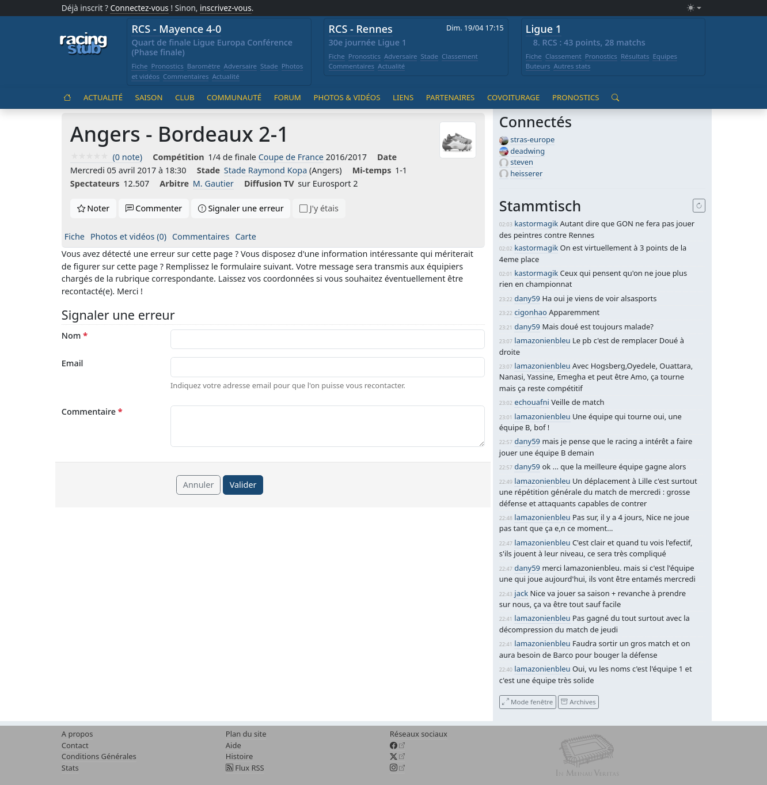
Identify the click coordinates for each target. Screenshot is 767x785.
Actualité (225, 76)
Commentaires (186, 76)
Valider (243, 484)
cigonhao (530, 312)
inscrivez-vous (226, 7)
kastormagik (536, 223)
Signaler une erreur (241, 208)
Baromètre (204, 66)
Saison (149, 97)
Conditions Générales (99, 756)
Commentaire (92, 411)
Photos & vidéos (346, 97)
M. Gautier (213, 183)
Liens (403, 97)
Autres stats (571, 66)
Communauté (234, 97)
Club (184, 97)
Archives (578, 701)
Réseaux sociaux (418, 734)
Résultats (635, 56)
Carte (245, 236)
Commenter (154, 208)
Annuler (198, 484)
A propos (77, 734)
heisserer (526, 173)
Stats (70, 768)
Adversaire (240, 66)
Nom (75, 335)
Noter (93, 208)
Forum (287, 97)
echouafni (531, 402)
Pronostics (167, 66)
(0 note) (106, 156)
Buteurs (538, 66)
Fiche (139, 66)
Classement (460, 56)
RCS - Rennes (361, 29)
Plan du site (246, 734)
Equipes (664, 56)
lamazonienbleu (542, 340)
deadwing (527, 151)
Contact (75, 745)
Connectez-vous (139, 7)
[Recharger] (699, 206)
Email (72, 363)
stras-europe (532, 139)
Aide (233, 745)
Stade (269, 66)
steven (521, 162)
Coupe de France (291, 156)
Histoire (239, 756)
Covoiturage (513, 97)
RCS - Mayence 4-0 (176, 29)
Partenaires (450, 97)
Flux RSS (245, 768)
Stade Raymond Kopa (265, 170)
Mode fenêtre (527, 701)
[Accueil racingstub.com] (83, 44)
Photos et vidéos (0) (128, 236)
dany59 (527, 298)
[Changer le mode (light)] (693, 8)
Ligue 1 (543, 29)
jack (521, 593)
